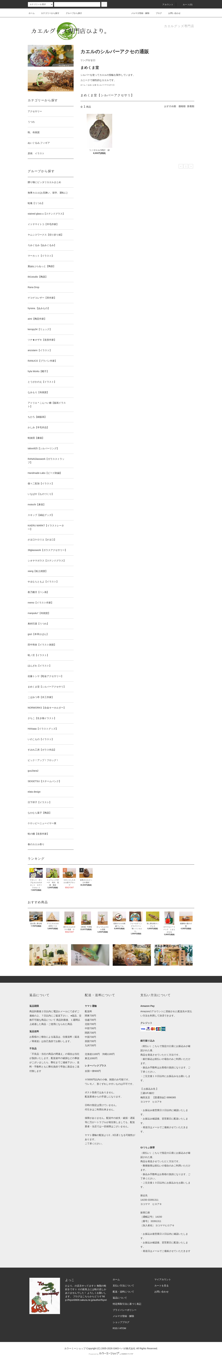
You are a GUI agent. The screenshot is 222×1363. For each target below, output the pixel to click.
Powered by (111, 1354)
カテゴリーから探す (48, 13)
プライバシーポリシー (124, 1310)
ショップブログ (121, 1322)
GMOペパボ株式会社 (124, 1348)
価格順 (182, 106)
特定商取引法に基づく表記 (127, 1304)
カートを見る (161, 1285)
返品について (120, 1297)
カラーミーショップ (75, 1348)
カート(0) (186, 4)
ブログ (159, 13)
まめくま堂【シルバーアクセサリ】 (101, 85)
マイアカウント (162, 1279)
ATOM (122, 1328)
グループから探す (72, 13)
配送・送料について (123, 1291)
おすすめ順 (170, 106)
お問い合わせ (172, 13)
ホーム (32, 13)
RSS (115, 1328)
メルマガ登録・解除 (138, 13)
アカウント (166, 4)
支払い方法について (123, 1285)
